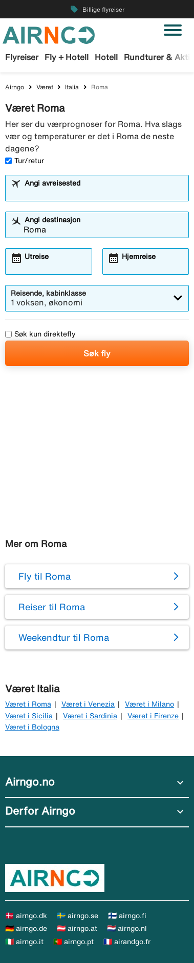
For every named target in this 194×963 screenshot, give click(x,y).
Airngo (14, 87)
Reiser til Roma (51, 606)
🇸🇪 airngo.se (77, 915)
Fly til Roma (44, 576)
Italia (72, 87)
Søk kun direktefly (40, 333)
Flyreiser (21, 57)
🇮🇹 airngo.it (24, 941)
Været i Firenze (153, 715)
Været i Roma (28, 704)
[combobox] (103, 193)
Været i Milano (149, 704)
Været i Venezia (88, 704)
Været (44, 87)
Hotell (106, 57)
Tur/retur (24, 160)
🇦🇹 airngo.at (77, 928)
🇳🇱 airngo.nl (127, 928)
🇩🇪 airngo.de (26, 928)
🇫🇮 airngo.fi (127, 915)
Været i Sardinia (90, 715)
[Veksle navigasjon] (173, 30)
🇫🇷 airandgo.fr (126, 941)
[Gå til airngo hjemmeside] (49, 34)
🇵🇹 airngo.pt (73, 941)
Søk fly (97, 353)
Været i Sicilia (29, 715)
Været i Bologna (32, 727)
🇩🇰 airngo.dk (26, 915)
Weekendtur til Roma (63, 637)
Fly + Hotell (67, 57)
